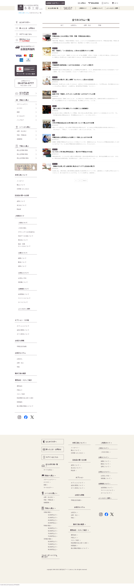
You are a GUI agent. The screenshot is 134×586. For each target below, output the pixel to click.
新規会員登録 (95, 3)
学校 (99, 25)
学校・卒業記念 (21, 135)
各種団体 (19, 139)
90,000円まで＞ (53, 547)
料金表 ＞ (74, 470)
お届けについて (22, 253)
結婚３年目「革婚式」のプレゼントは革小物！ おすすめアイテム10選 (73, 94)
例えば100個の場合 (23, 158)
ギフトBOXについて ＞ (78, 488)
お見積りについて (97, 8)
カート (116, 3)
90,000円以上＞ (53, 549)
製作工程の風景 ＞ (79, 524)
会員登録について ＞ (107, 487)
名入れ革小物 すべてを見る (24, 93)
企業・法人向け (21, 131)
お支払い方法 (22, 278)
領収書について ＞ (106, 478)
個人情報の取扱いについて (25, 406)
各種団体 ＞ (47, 502)
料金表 (19, 209)
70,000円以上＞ (53, 536)
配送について (22, 262)
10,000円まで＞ (53, 515)
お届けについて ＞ (104, 457)
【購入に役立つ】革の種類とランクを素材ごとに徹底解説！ (70, 108)
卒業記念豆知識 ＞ (76, 500)
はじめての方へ (24, 22)
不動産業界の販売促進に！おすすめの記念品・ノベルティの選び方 (72, 65)
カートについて (23, 302)
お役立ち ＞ (74, 512)
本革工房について (21, 175)
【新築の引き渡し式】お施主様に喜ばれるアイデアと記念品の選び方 (73, 166)
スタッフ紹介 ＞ (76, 540)
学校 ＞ (73, 517)
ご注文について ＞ (104, 448)
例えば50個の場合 (22, 154)
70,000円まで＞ (53, 533)
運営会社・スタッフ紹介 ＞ (79, 530)
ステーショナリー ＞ (50, 479)
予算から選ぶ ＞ (50, 508)
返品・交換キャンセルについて (24, 245)
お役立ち (74, 25)
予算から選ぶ (24, 146)
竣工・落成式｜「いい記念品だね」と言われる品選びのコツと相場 (72, 50)
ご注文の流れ (22, 228)
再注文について (23, 240)
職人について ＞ (76, 450)
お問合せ (83, 3)
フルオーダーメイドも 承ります (49, 556)
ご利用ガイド (82, 8)
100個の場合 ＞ (48, 539)
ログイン (106, 3)
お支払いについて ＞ (104, 471)
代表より (19, 390)
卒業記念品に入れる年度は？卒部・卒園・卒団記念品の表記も (71, 36)
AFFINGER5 (16, 584)
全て (62, 25)
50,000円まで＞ (53, 531)
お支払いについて (23, 273)
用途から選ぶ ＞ (50, 475)
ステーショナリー (22, 104)
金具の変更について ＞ (78, 485)
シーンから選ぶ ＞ (51, 493)
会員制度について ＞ (104, 483)
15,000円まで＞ (53, 517)
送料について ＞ (106, 466)
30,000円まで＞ (53, 528)
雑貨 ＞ (46, 485)
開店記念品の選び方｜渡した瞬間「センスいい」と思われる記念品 (72, 79)
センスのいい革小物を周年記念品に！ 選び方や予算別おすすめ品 (72, 151)
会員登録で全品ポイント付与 (55, 3)
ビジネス (19, 108)
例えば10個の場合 (22, 150)
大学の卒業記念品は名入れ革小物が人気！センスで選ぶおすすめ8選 (73, 123)
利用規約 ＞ (74, 545)
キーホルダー (21, 116)
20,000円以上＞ (53, 523)
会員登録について (23, 294)
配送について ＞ (106, 464)
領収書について (23, 282)
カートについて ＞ (106, 493)
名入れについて (21, 205)
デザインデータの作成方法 (26, 232)
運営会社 (19, 386)
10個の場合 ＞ (48, 512)
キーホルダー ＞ (49, 487)
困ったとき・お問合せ (27, 28)
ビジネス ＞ (47, 482)
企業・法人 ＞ (75, 515)
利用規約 (19, 402)
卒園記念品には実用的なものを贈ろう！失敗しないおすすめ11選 (72, 137)
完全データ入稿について (25, 236)
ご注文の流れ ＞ (106, 452)
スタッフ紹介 (21, 394)
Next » (85, 180)
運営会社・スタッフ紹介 (23, 380)
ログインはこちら (25, 34)
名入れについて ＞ (76, 468)
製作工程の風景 (20, 373)
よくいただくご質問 (112, 8)
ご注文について (22, 222)
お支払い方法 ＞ (106, 475)
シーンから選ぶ (24, 127)
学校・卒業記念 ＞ (49, 500)
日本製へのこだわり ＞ (78, 453)
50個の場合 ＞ (48, 525)
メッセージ (20, 181)
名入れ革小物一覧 (53, 8)
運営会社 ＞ (74, 535)
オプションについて (23, 326)
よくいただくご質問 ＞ (105, 498)
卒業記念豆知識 (21, 346)
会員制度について (23, 289)
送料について (22, 266)
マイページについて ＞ (108, 490)
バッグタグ (20, 120)
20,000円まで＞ (53, 520)
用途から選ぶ (24, 100)
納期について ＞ (106, 461)
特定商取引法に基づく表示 (25, 398)
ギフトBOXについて (23, 334)
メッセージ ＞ (75, 447)
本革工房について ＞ (79, 443)
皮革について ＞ (76, 465)
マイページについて (24, 298)
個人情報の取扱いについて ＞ (80, 548)
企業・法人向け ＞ (49, 497)
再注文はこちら (24, 40)
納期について (22, 258)
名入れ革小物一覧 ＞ (52, 465)
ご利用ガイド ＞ (106, 443)
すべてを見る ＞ (49, 470)
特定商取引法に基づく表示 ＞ (80, 543)
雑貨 (18, 112)
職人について (21, 185)
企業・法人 (87, 25)
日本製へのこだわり (23, 189)
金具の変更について (23, 330)
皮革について (21, 201)
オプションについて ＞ (78, 482)
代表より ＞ (74, 537)
